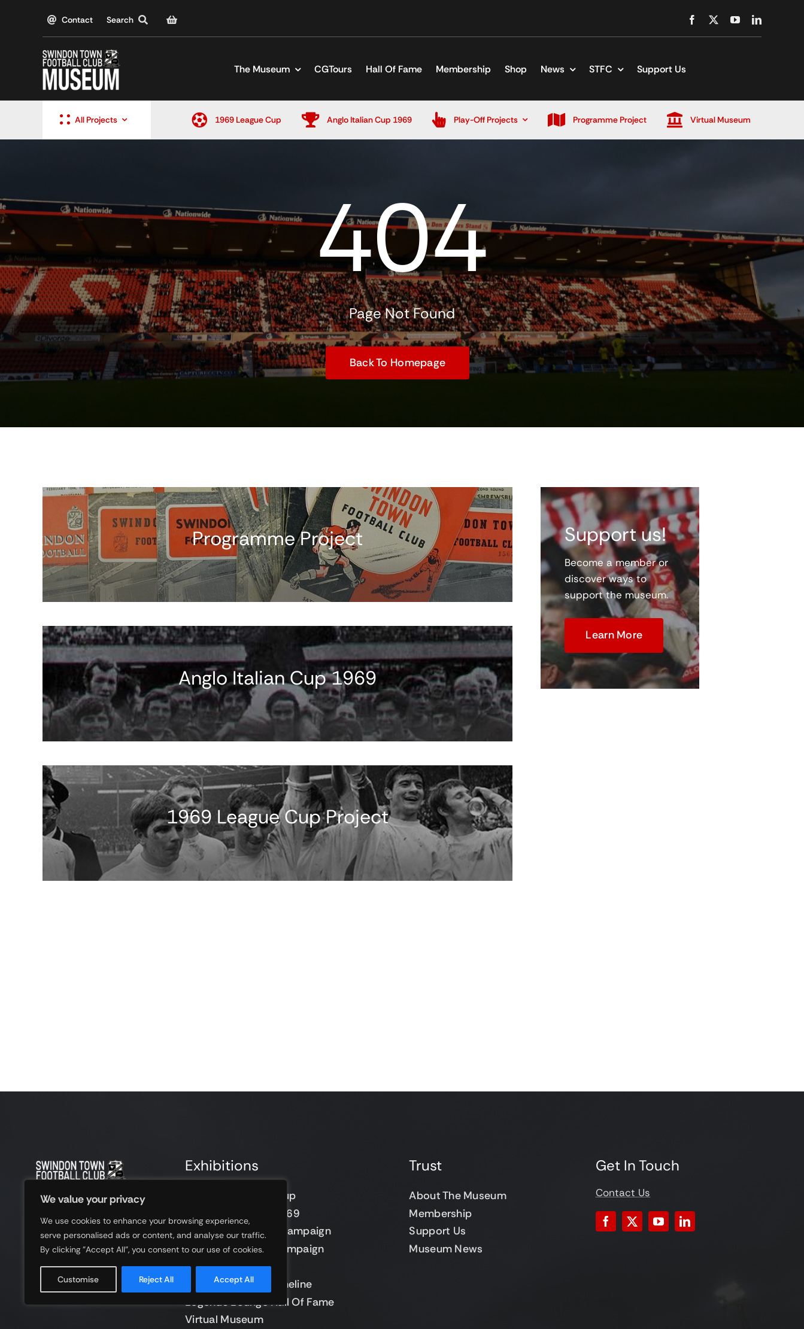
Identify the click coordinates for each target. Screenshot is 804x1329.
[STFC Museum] (81, 53)
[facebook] (692, 20)
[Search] (130, 20)
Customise (78, 1279)
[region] (155, 1242)
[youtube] (735, 20)
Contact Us (623, 1192)
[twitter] (713, 20)
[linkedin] (756, 20)
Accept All (234, 1279)
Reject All (156, 1279)
